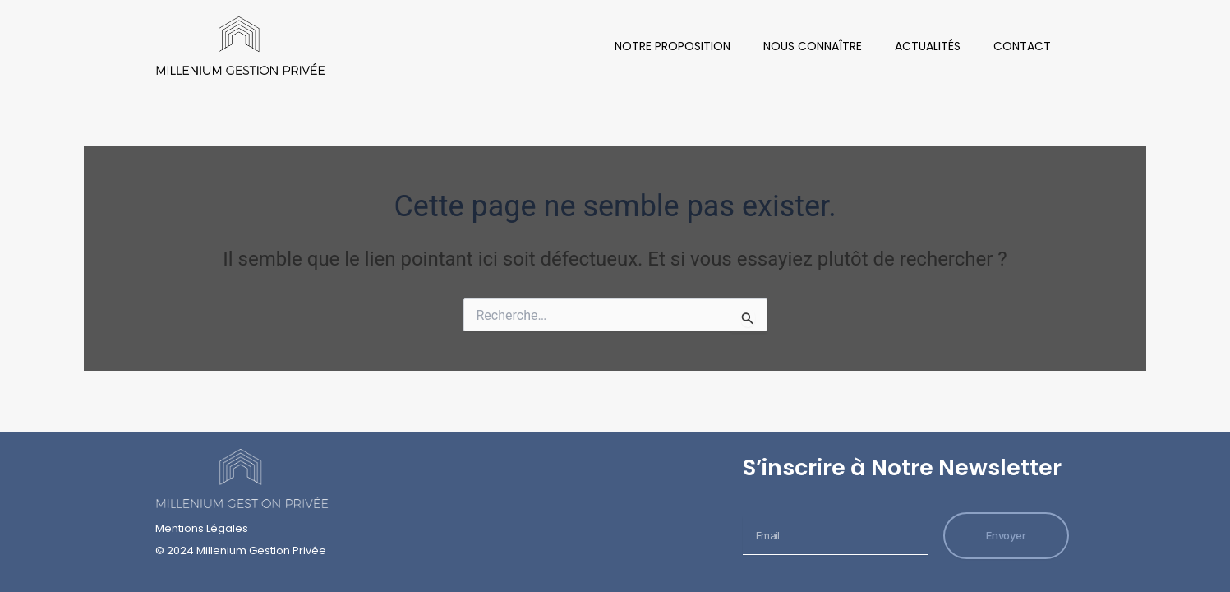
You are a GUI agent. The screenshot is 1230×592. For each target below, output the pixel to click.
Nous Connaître (812, 46)
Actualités (928, 46)
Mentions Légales (201, 528)
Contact (1022, 46)
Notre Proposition (672, 46)
